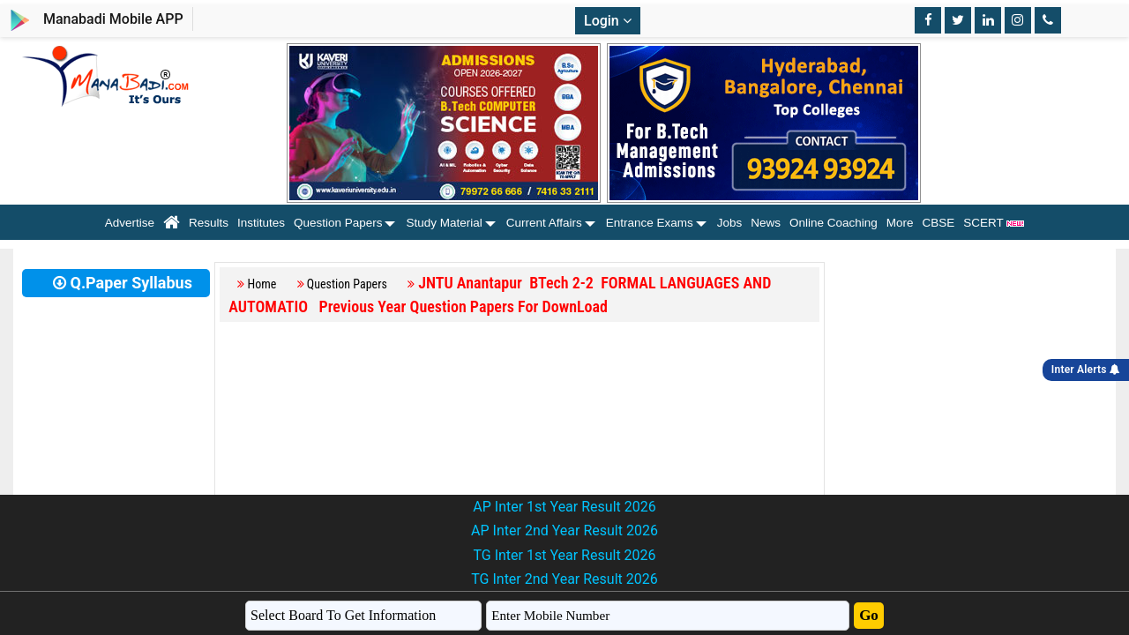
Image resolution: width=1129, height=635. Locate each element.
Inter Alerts (1085, 369)
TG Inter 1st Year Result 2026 (564, 555)
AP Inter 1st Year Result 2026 (564, 506)
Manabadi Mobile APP (113, 19)
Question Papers (338, 222)
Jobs (730, 222)
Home (262, 284)
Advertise (129, 222)
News (766, 222)
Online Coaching (833, 222)
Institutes (261, 222)
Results (208, 222)
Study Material (444, 222)
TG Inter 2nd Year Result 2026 (564, 579)
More (900, 222)
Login (608, 20)
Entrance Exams (649, 222)
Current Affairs (544, 222)
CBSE (939, 222)
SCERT (993, 222)
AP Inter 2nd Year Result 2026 (564, 530)
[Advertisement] (519, 447)
